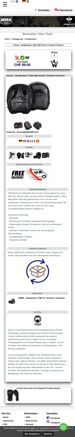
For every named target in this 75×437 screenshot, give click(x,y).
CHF (13, 1)
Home (6, 39)
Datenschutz (31, 421)
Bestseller (29, 33)
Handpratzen (31, 39)
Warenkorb (64, 10)
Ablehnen (48, 434)
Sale (49, 33)
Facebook (53, 418)
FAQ (5, 424)
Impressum (8, 421)
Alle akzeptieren (32, 434)
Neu (41, 33)
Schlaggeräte (17, 39)
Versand (29, 424)
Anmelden (42, 10)
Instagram (53, 422)
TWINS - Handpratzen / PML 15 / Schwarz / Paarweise (41, 298)
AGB (28, 417)
